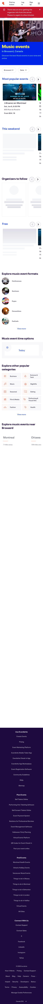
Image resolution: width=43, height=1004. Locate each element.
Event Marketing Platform (21, 747)
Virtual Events (21, 906)
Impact (7, 982)
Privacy (14, 987)
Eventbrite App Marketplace (21, 764)
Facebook (21, 941)
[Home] (3, 3)
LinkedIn (21, 947)
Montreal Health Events (21, 862)
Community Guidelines (21, 775)
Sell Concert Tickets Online (21, 810)
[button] (9, 70)
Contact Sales (22, 930)
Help (19, 976)
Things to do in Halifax (21, 900)
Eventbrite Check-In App (21, 758)
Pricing (21, 742)
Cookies (33, 987)
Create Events (21, 736)
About (8, 976)
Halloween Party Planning (21, 832)
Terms (7, 987)
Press (33, 976)
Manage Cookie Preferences (21, 992)
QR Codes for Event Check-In (21, 843)
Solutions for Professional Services (21, 821)
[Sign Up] (31, 3)
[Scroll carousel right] (38, 79)
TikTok (21, 958)
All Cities (21, 911)
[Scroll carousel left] (31, 179)
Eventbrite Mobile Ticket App (21, 753)
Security (15, 982)
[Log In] (23, 3)
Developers (25, 982)
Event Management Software (21, 827)
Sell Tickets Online (21, 799)
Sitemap (22, 785)
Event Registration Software (21, 769)
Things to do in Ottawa (21, 878)
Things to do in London (21, 895)
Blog (13, 976)
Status (33, 982)
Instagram (21, 952)
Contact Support (22, 925)
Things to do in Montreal (21, 884)
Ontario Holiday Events (21, 868)
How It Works (10, 971)
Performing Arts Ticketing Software (21, 805)
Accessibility (23, 987)
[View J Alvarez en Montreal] (19, 92)
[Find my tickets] (12, 3)
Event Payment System (21, 816)
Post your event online (21, 848)
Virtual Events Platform (21, 837)
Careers (26, 976)
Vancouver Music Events (21, 873)
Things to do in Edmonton (21, 889)
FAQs (21, 780)
